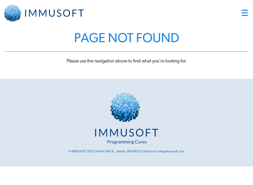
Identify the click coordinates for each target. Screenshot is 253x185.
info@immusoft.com (171, 151)
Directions (149, 151)
